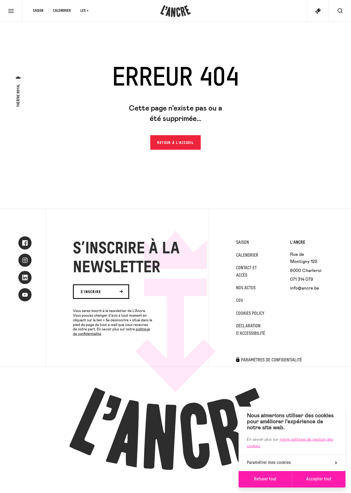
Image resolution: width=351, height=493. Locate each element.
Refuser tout (265, 479)
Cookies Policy (250, 313)
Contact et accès (246, 271)
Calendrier (62, 11)
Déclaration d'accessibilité (250, 330)
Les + (84, 11)
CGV (239, 301)
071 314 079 (301, 279)
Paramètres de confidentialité (271, 360)
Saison (38, 11)
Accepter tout (319, 479)
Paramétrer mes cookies (292, 463)
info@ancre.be (304, 287)
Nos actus (246, 288)
